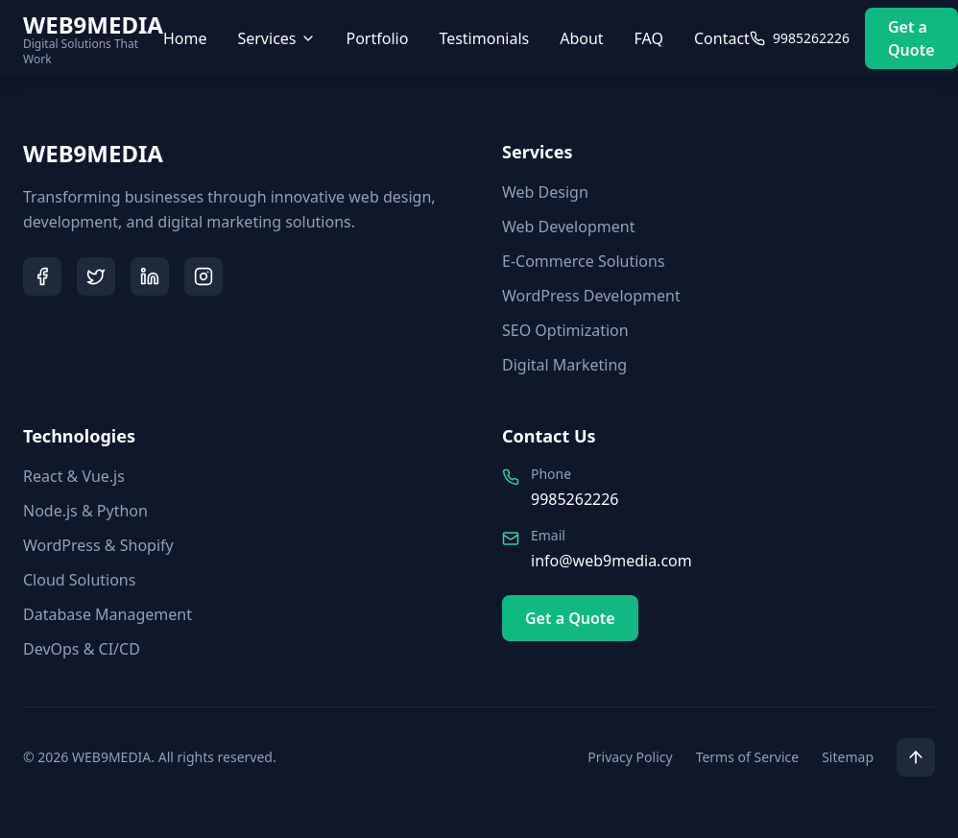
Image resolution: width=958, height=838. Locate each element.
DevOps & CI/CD (81, 648)
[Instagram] (203, 276)
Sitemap (848, 757)
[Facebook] (42, 276)
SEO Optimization (565, 330)
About (581, 38)
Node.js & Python (85, 510)
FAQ (649, 38)
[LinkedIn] (150, 276)
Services (276, 38)
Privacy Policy (629, 757)
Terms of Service (748, 757)
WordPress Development (591, 295)
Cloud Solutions (79, 579)
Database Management (107, 614)
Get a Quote (911, 38)
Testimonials (484, 38)
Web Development (568, 226)
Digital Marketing (564, 364)
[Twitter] (96, 276)
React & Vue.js (74, 476)
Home (185, 38)
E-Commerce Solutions (583, 261)
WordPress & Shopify (98, 545)
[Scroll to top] (916, 757)
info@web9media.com (611, 560)
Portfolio (378, 38)
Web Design (545, 192)
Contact (722, 38)
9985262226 (575, 499)
